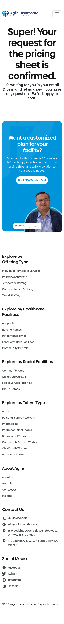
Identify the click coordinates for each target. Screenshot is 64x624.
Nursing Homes (12, 330)
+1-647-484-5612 (17, 518)
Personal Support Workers (18, 418)
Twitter (12, 574)
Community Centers (15, 348)
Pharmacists (10, 424)
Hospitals (8, 323)
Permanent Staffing (14, 277)
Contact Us (9, 490)
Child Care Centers (14, 377)
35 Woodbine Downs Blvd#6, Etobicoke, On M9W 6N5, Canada (33, 533)
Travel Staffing (11, 295)
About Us (8, 477)
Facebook (14, 568)
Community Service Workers (20, 442)
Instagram (14, 580)
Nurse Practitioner (13, 454)
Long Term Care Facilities (18, 342)
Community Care (13, 371)
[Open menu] (57, 13)
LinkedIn (13, 586)
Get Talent (8, 483)
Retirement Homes (14, 336)
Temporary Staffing (14, 283)
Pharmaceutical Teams (17, 430)
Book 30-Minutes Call (32, 180)
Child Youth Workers (14, 448)
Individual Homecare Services (21, 271)
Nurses (6, 411)
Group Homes (11, 389)
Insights (7, 496)
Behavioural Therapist (16, 436)
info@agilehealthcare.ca (23, 524)
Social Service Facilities (17, 383)
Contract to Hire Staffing (17, 289)
